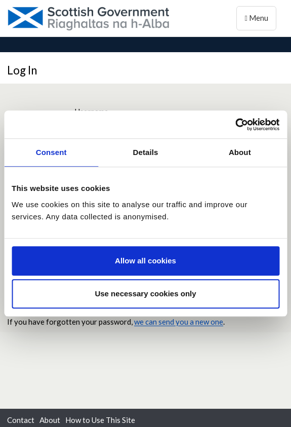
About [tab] (240, 152)
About (49, 419)
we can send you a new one (178, 321)
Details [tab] (145, 152)
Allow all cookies (145, 260)
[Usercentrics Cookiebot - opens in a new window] (235, 124)
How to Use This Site (100, 419)
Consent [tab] (51, 152)
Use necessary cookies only (145, 293)
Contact (20, 419)
